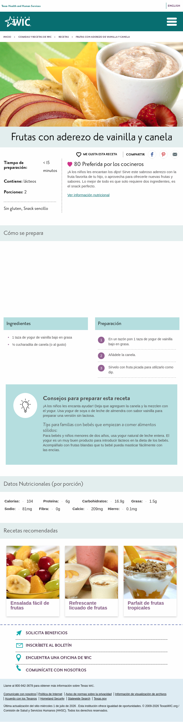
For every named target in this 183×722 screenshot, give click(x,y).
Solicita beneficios (46, 633)
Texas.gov (100, 698)
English (174, 6)
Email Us (175, 154)
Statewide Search (79, 698)
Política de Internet (50, 694)
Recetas (64, 37)
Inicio (7, 37)
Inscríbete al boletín (49, 645)
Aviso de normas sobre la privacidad (89, 694)
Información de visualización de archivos (140, 694)
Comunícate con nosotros (56, 670)
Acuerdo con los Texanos (21, 698)
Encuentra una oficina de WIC (59, 657)
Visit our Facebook (152, 154)
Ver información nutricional (88, 195)
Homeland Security (52, 698)
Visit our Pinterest (163, 154)
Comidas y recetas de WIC (34, 37)
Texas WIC (18, 21)
